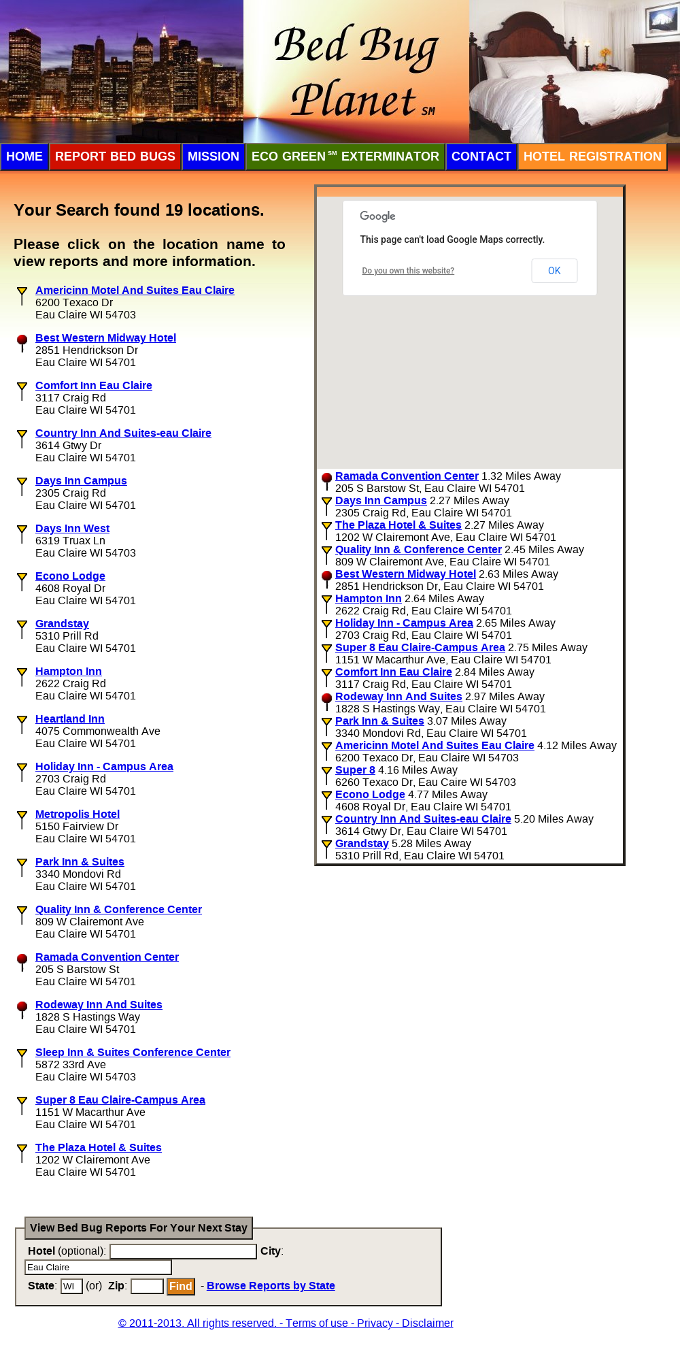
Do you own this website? (408, 271)
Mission (213, 156)
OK (554, 270)
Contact (481, 156)
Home (24, 156)
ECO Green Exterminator (345, 156)
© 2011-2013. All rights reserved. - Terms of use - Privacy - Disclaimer (286, 1323)
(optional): (67, 1251)
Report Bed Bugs (115, 156)
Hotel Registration (593, 156)
